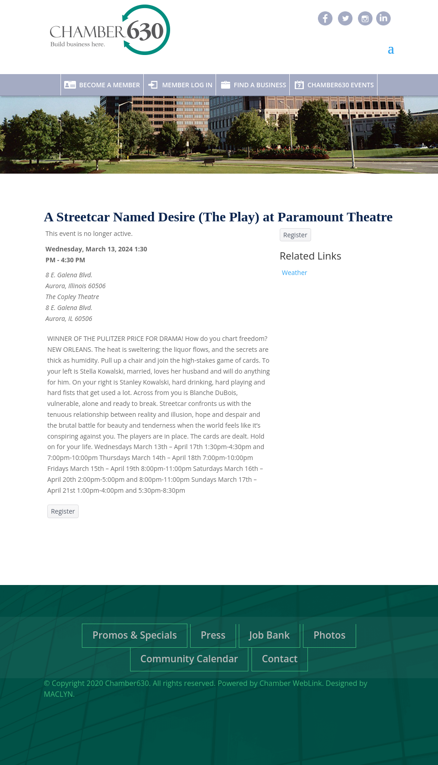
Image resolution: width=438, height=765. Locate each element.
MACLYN (58, 694)
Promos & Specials (134, 635)
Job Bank (269, 635)
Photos (329, 635)
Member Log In (187, 84)
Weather (294, 272)
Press (213, 635)
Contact (280, 658)
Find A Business (260, 84)
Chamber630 (127, 683)
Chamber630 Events (340, 84)
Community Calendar (189, 658)
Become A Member (109, 84)
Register (63, 511)
